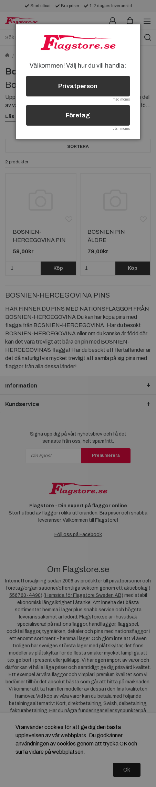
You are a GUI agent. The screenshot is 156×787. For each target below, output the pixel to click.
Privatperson (77, 86)
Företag (78, 115)
